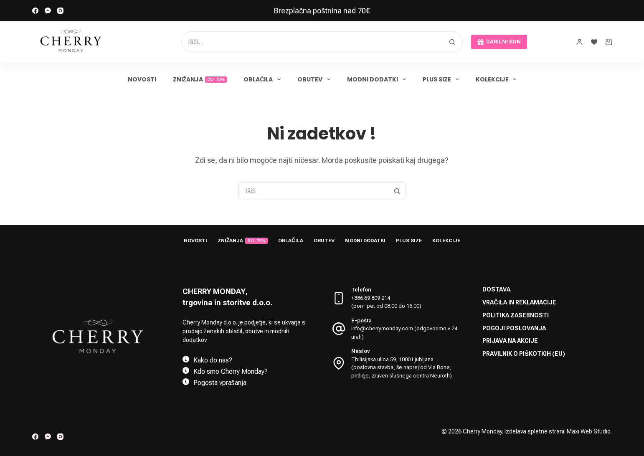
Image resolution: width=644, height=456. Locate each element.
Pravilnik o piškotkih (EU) (523, 353)
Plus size (442, 79)
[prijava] (579, 42)
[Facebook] (35, 11)
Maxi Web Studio (589, 431)
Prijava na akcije (510, 340)
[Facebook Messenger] (48, 11)
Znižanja (200, 79)
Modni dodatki (378, 79)
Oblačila (263, 79)
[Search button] (452, 41)
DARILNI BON (499, 41)
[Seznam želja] (594, 42)
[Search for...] (311, 41)
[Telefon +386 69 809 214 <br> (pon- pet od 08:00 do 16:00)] (338, 297)
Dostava (496, 289)
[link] (322, 10)
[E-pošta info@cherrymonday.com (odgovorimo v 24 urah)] (338, 328)
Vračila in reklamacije (519, 301)
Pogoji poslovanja (514, 327)
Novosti (142, 79)
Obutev (315, 79)
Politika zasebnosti (515, 314)
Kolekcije (498, 79)
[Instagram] (60, 11)
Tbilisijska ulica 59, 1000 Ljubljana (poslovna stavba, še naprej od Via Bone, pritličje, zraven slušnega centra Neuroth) (401, 366)
